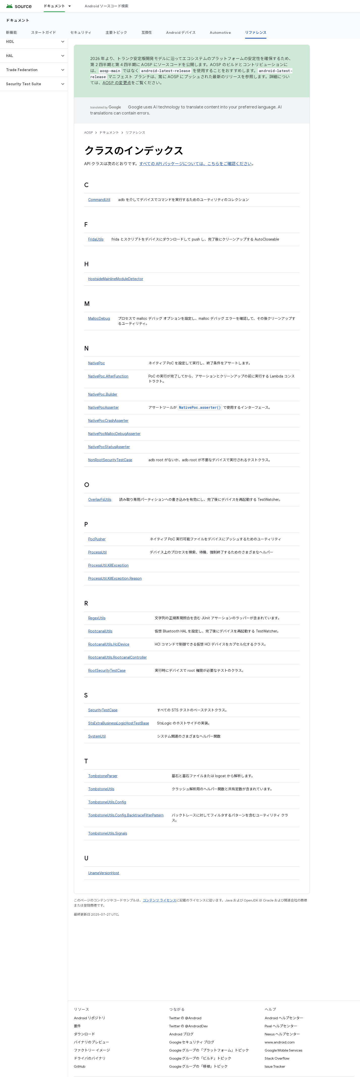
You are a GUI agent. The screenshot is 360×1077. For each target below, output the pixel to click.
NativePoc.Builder (102, 394)
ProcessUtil (97, 552)
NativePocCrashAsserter (108, 420)
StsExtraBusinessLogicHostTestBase (118, 723)
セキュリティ (81, 32)
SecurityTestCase (102, 710)
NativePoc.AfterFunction (108, 376)
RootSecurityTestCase (107, 670)
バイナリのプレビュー (91, 1042)
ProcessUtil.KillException (108, 565)
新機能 (11, 32)
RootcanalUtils (100, 631)
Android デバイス (181, 32)
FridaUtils (95, 239)
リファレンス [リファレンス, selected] (256, 32)
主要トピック (116, 32)
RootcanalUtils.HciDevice (108, 644)
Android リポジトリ (89, 1018)
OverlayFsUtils (99, 499)
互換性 (146, 32)
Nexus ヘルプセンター (282, 1034)
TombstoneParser (102, 776)
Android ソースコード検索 (106, 6)
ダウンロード (84, 1034)
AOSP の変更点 (117, 82)
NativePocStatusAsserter (109, 447)
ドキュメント (17, 20)
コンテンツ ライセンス (159, 900)
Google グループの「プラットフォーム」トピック (209, 1050)
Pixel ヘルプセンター (281, 1026)
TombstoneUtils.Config (107, 802)
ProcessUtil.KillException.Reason (115, 578)
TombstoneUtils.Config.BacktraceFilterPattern (126, 815)
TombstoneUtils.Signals (107, 833)
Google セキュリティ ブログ (191, 1042)
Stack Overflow (277, 1058)
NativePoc (96, 363)
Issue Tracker (275, 1066)
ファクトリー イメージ (92, 1050)
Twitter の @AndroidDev (188, 1026)
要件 (77, 1026)
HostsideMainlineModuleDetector (115, 279)
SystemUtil (97, 736)
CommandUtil (99, 199)
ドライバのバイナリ (90, 1058)
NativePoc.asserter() (200, 407)
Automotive (220, 32)
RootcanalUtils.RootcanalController (117, 657)
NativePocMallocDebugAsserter (114, 433)
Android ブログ (181, 1034)
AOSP (88, 132)
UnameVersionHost (103, 873)
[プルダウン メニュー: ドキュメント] (72, 6)
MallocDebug (99, 318)
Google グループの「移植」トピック (198, 1066)
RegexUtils (96, 618)
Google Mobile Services (283, 1050)
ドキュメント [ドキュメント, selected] (54, 6)
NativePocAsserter (103, 407)
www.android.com (280, 1042)
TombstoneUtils (101, 789)
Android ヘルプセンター (284, 1018)
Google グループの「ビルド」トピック (200, 1058)
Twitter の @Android (185, 1018)
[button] (30, 42)
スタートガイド (43, 32)
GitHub (79, 1066)
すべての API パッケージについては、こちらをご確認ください (195, 163)
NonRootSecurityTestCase (110, 460)
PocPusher (97, 539)
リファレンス (135, 132)
